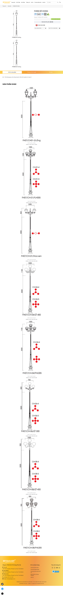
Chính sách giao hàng (35, 569)
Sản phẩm (23, 2)
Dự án (32, 2)
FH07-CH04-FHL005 (31, 376)
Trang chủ (13, 2)
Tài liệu (50, 72)
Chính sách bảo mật (35, 567)
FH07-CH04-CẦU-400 (31, 317)
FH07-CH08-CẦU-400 (31, 492)
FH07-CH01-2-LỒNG (31, 143)
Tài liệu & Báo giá (37, 2)
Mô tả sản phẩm (12, 72)
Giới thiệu (18, 2)
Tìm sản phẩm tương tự (56, 19)
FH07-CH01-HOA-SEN (31, 259)
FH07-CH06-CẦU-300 (31, 434)
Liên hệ (43, 2)
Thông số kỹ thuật (31, 72)
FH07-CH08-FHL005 (31, 551)
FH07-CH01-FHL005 (31, 201)
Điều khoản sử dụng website (35, 575)
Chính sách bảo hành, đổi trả (35, 572)
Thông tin (28, 2)
